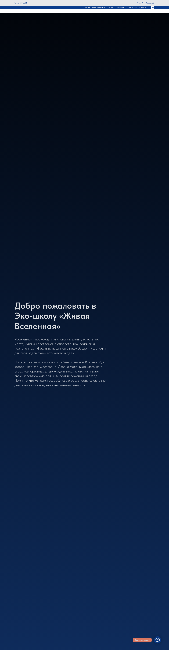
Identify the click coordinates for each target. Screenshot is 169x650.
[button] (152, 7)
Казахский (150, 3)
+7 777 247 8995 (20, 3)
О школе (86, 7)
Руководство (132, 7)
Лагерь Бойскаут (98, 7)
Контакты (143, 7)
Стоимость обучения (116, 7)
